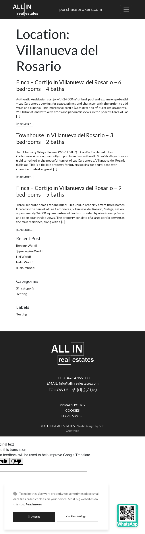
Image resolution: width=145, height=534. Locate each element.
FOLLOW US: (59, 389)
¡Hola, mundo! (25, 268)
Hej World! (23, 256)
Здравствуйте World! (30, 251)
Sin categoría (25, 288)
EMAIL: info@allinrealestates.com (73, 383)
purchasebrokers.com (80, 9)
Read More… (24, 124)
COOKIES (72, 410)
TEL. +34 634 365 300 (72, 378)
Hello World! (24, 262)
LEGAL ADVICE (72, 416)
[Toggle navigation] (126, 9)
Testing (21, 294)
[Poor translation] (16, 461)
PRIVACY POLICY (72, 405)
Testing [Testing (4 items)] (21, 314)
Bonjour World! (26, 245)
